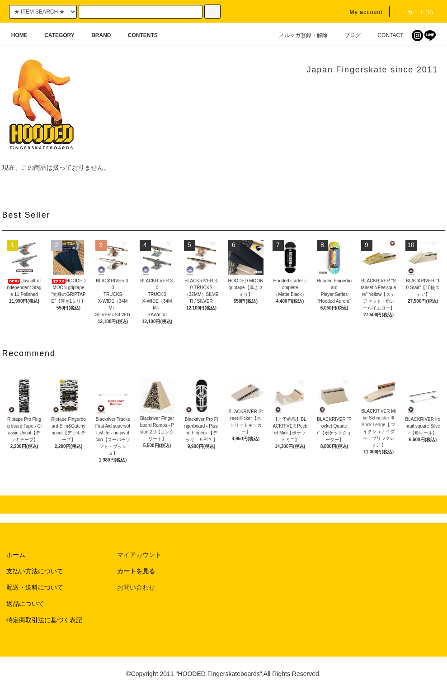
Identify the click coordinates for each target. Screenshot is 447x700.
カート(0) (414, 12)
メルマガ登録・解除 (298, 35)
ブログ (347, 35)
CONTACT (385, 35)
